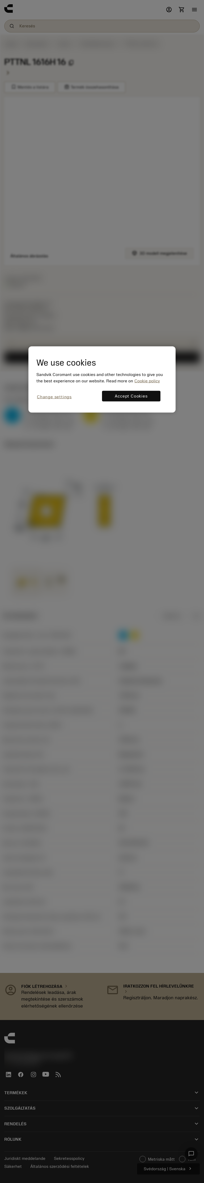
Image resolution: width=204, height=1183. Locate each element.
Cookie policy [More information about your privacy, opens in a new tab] (147, 381)
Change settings (54, 397)
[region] (102, 379)
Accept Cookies (131, 396)
